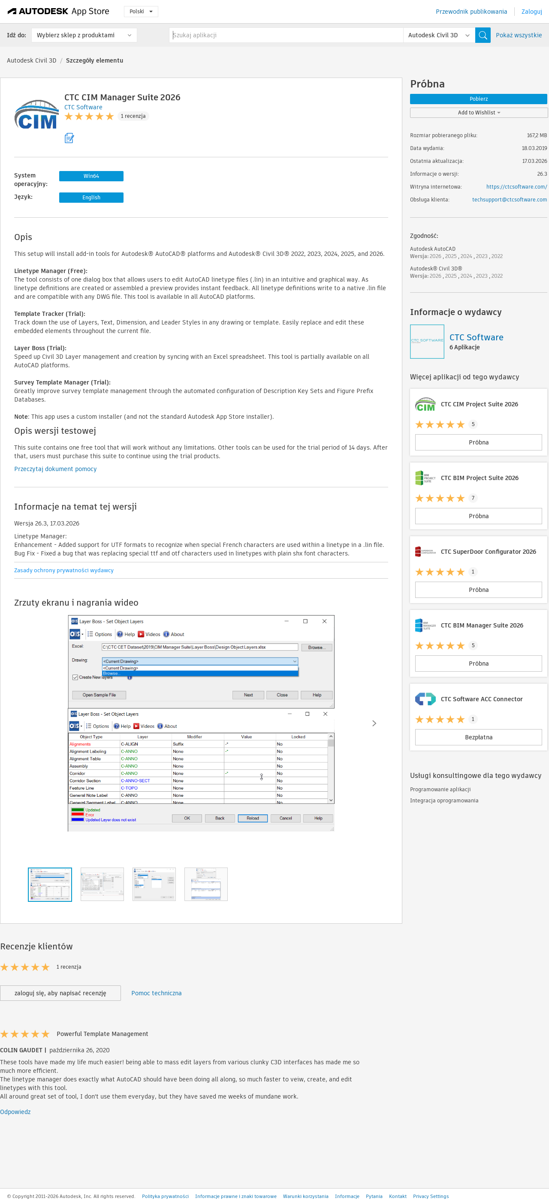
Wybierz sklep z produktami (76, 35)
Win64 (91, 176)
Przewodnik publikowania (471, 11)
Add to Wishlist (479, 112)
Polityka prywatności (165, 1196)
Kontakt (398, 1196)
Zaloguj (532, 11)
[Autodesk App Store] (58, 11)
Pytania (374, 1196)
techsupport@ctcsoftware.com (509, 199)
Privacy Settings (431, 1196)
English (91, 197)
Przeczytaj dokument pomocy (55, 469)
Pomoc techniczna (156, 993)
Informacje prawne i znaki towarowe (236, 1196)
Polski (141, 11)
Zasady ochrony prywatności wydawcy (64, 570)
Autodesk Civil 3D (32, 60)
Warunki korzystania (306, 1196)
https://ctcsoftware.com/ (516, 186)
